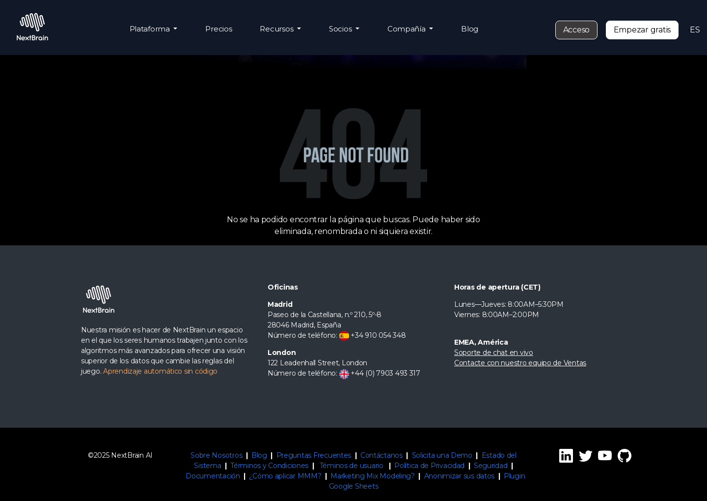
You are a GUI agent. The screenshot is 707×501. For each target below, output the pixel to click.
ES (693, 29)
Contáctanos (381, 455)
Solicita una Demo (442, 455)
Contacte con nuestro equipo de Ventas (520, 362)
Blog (469, 28)
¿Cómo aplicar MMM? (285, 476)
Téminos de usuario (351, 465)
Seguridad (491, 465)
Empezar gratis (642, 29)
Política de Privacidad (429, 465)
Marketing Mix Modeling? (372, 476)
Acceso (576, 29)
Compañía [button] (407, 28)
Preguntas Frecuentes (314, 455)
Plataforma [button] (151, 28)
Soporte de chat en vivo (493, 352)
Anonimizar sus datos (459, 476)
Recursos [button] (277, 28)
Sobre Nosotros (216, 455)
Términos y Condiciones (269, 465)
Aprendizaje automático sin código (160, 371)
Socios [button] (341, 28)
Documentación (213, 476)
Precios (218, 28)
